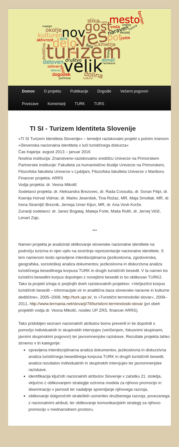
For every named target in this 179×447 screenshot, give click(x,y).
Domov (28, 91)
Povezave (30, 104)
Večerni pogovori (134, 91)
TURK (80, 104)
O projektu (52, 91)
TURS (99, 104)
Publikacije (79, 91)
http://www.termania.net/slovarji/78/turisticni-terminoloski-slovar (86, 303)
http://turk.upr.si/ (77, 297)
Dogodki (104, 91)
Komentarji (56, 104)
